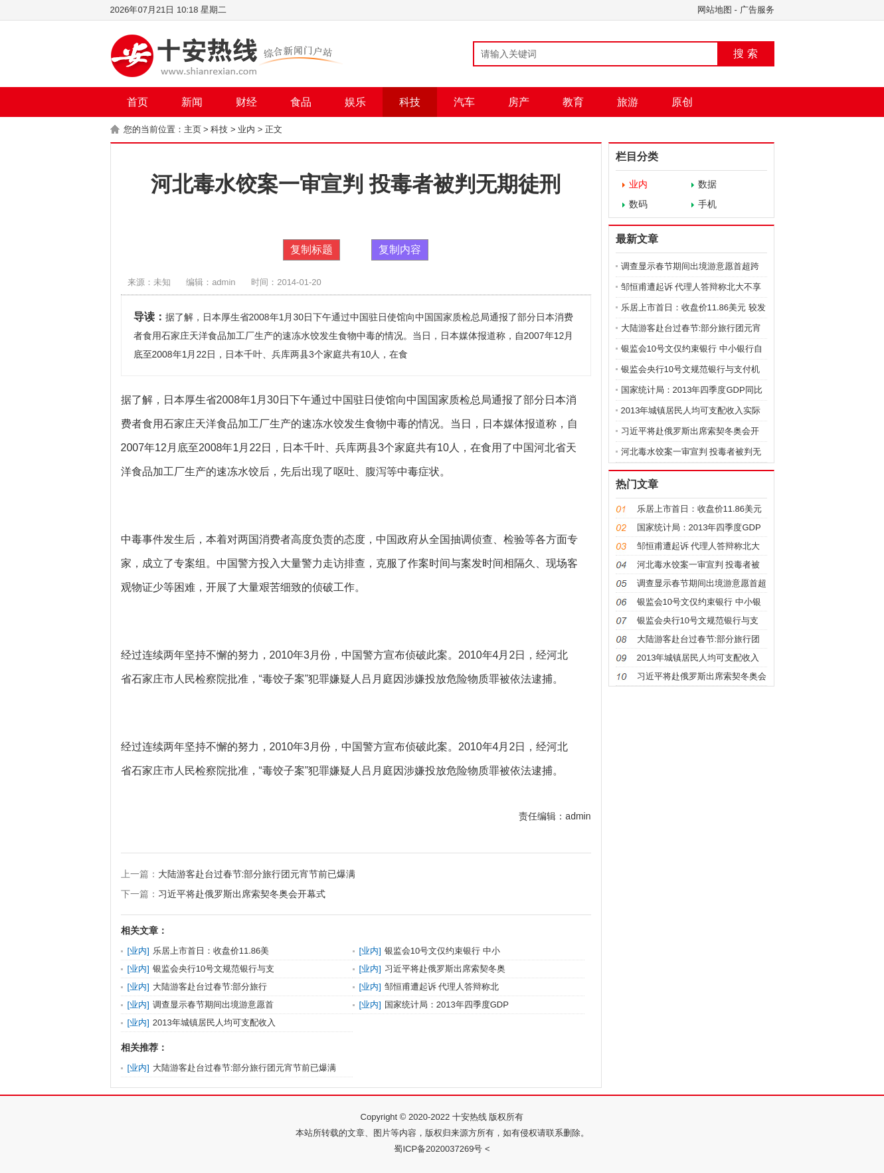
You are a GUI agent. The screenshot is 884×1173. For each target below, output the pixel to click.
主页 (192, 129)
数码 (638, 204)
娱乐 (355, 102)
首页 (137, 102)
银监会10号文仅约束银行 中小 (442, 951)
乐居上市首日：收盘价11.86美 (211, 951)
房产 (518, 102)
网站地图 (714, 10)
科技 (409, 102)
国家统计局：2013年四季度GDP (447, 1005)
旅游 (627, 102)
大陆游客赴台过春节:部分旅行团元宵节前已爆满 (257, 874)
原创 (682, 102)
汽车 (464, 102)
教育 (573, 102)
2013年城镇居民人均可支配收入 (214, 1022)
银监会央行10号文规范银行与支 (213, 969)
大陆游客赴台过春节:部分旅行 (210, 987)
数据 (707, 184)
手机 (707, 204)
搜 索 (745, 53)
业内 (246, 129)
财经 (246, 102)
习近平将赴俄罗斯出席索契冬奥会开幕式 (241, 894)
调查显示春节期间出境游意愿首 (213, 1005)
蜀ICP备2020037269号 (438, 1149)
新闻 (192, 102)
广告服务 (757, 10)
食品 (300, 102)
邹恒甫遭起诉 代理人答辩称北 (442, 987)
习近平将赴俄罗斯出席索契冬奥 (445, 969)
